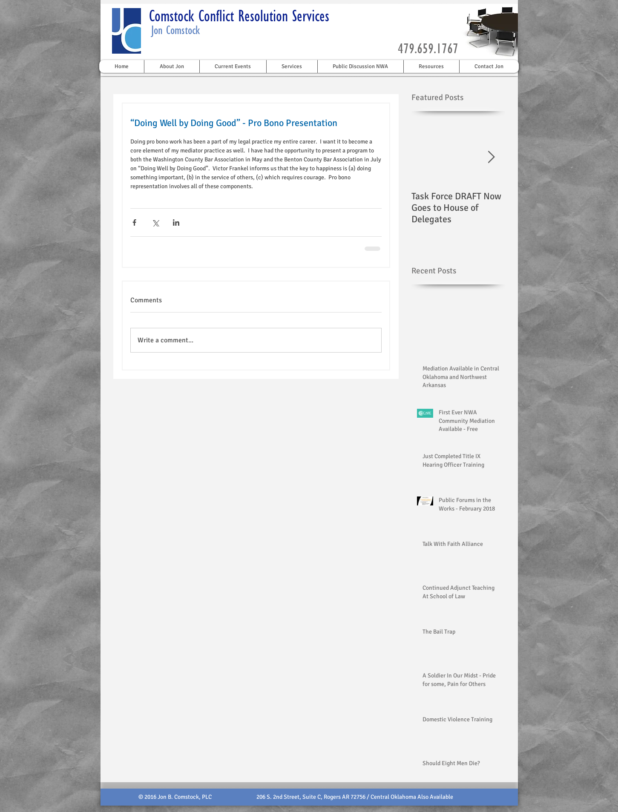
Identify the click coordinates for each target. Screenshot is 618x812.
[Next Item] (491, 157)
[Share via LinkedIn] (176, 222)
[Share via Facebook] (134, 222)
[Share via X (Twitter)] (155, 222)
